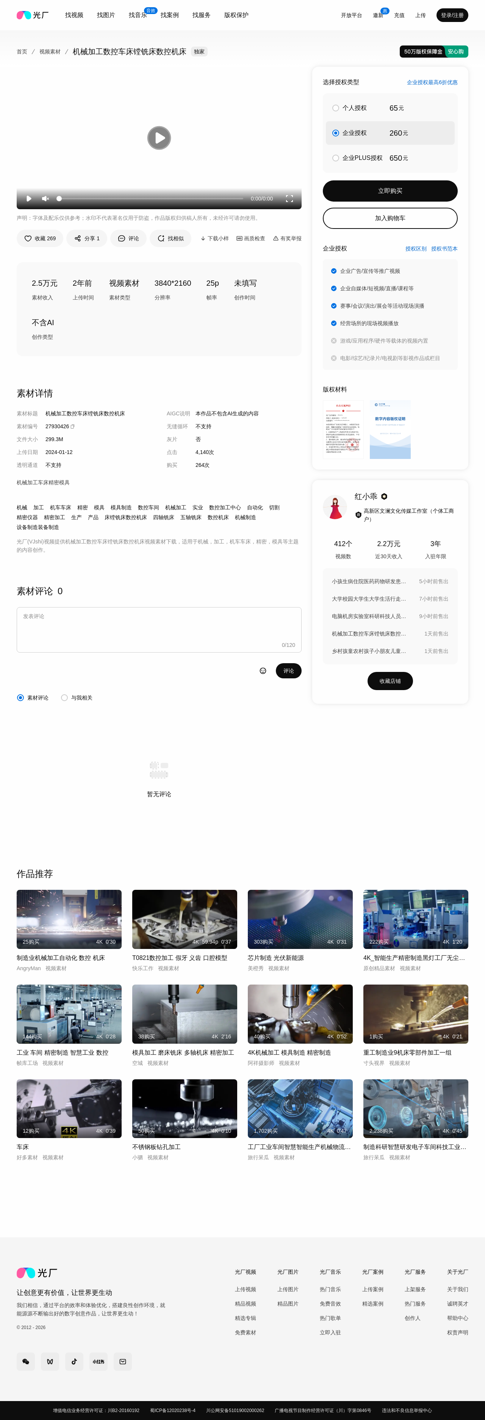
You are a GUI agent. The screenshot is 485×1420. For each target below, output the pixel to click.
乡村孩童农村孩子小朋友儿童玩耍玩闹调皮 (370, 651)
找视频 (74, 15)
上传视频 (245, 1289)
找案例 (170, 15)
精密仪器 (27, 517)
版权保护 (236, 15)
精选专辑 (245, 1318)
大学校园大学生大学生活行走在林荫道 (370, 599)
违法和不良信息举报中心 (407, 1410)
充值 (399, 15)
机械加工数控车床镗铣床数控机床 (370, 634)
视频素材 (50, 52)
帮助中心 (457, 1318)
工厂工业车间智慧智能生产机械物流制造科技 (300, 1147)
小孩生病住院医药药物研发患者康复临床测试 (370, 581)
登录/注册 (452, 15)
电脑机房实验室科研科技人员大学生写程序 (370, 616)
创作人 (413, 1318)
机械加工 (175, 507)
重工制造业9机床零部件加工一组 (407, 1052)
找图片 (106, 15)
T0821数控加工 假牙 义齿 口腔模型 (179, 958)
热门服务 (415, 1304)
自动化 (255, 507)
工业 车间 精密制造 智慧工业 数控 (62, 1052)
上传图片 (288, 1289)
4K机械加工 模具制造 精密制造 (289, 1052)
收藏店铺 (390, 681)
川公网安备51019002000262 (235, 1410)
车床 (23, 1147)
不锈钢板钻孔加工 (156, 1147)
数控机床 (218, 517)
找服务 (201, 15)
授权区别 (416, 249)
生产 (76, 517)
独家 (199, 52)
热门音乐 (330, 1289)
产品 (93, 517)
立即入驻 (330, 1332)
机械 (22, 507)
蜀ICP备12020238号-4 (173, 1410)
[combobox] (74, 15)
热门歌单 (330, 1318)
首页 (22, 52)
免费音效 (330, 1304)
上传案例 (372, 1289)
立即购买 (390, 191)
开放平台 (351, 15)
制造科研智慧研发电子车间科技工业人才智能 (415, 1147)
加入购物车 (390, 218)
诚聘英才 (457, 1304)
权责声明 (457, 1332)
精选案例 (372, 1304)
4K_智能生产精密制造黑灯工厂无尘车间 (415, 958)
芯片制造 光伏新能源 (276, 958)
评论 (288, 671)
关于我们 (457, 1289)
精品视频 (245, 1304)
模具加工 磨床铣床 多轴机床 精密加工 (183, 1052)
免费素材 (245, 1332)
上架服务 (415, 1289)
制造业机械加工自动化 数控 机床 (61, 958)
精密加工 (54, 517)
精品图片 (288, 1304)
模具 (99, 507)
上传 (420, 15)
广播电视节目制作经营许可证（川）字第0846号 (323, 1410)
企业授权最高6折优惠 (432, 82)
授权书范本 (444, 249)
